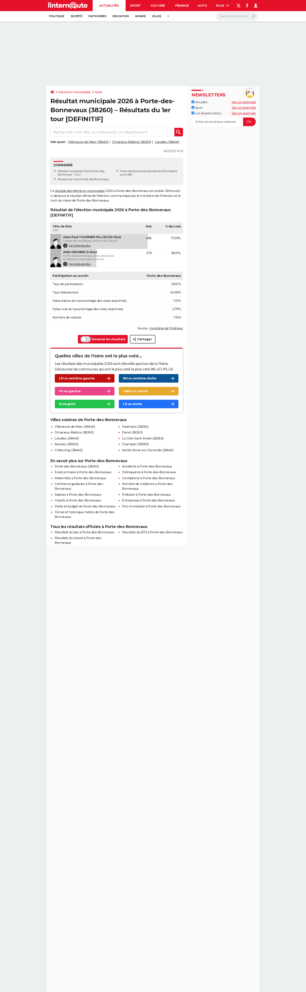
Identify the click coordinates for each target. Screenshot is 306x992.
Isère (98, 92)
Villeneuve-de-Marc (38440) (88, 142)
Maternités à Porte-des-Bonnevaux (80, 478)
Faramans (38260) (135, 427)
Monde (140, 16)
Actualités (109, 5)
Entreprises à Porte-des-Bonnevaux (148, 500)
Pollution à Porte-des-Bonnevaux (146, 495)
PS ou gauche (69, 391)
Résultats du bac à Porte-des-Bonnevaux (84, 532)
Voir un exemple (244, 102)
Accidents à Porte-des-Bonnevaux (147, 466)
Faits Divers (97, 16)
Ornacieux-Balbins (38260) (131, 142)
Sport (135, 5)
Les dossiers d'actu (206, 113)
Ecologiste (67, 404)
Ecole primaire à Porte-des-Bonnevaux (83, 472)
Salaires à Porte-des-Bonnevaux (78, 495)
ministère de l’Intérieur (166, 328)
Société (76, 16)
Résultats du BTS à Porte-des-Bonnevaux (152, 532)
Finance (182, 5)
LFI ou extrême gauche (77, 378)
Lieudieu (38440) (167, 142)
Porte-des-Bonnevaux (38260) (77, 466)
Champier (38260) (135, 444)
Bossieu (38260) (66, 444)
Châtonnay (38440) (68, 450)
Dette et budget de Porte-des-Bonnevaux (85, 506)
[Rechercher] (237, 16)
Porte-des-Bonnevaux (134, 171)
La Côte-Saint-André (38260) (142, 438)
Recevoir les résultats (102, 339)
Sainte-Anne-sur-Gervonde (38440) (147, 450)
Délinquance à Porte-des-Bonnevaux (149, 472)
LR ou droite (132, 404)
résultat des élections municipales (80, 191)
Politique (56, 16)
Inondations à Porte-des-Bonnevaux (148, 478)
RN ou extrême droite (139, 378)
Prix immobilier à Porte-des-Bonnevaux (151, 506)
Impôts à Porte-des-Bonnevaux (78, 500)
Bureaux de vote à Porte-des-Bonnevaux (83, 179)
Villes (156, 16)
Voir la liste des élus (77, 245)
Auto (202, 5)
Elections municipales (74, 92)
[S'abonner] (224, 122)
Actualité (199, 102)
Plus (222, 5)
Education (121, 16)
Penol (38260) (132, 432)
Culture (158, 5)
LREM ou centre (135, 391)
